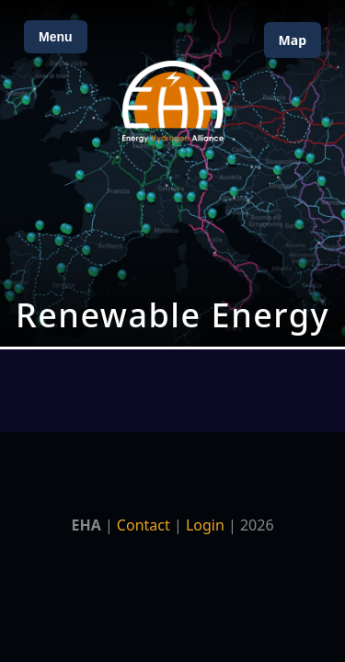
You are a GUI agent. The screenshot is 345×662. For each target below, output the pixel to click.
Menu (56, 36)
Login (205, 525)
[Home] (173, 102)
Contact (143, 525)
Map (292, 40)
